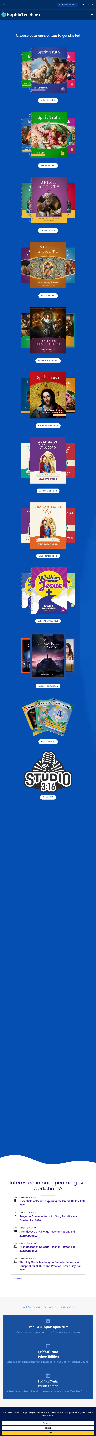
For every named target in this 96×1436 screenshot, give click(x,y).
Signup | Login (86, 4)
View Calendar (17, 1279)
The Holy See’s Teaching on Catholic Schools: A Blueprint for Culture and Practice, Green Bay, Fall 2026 (50, 1266)
